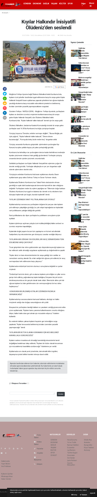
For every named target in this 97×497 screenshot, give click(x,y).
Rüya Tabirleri (89, 447)
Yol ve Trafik (71, 442)
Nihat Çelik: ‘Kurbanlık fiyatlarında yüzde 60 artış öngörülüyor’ (83, 231)
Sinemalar (71, 455)
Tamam (83, 495)
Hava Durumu (72, 440)
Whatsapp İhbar (7, 476)
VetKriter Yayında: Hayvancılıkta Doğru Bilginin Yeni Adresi (83, 53)
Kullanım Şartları (7, 474)
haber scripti (4, 494)
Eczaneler (70, 447)
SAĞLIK (46, 3)
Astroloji (87, 450)
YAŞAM (54, 3)
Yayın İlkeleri (5, 464)
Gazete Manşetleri (71, 464)
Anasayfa (5, 13)
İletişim (38, 464)
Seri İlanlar (71, 458)
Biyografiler (88, 445)
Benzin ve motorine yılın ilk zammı (84, 119)
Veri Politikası (6, 466)
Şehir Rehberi (72, 460)
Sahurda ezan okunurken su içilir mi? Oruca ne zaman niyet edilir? (84, 68)
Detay (74, 495)
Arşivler (38, 453)
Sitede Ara (88, 440)
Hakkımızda (5, 461)
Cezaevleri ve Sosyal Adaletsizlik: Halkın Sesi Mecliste (83, 141)
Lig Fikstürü (71, 450)
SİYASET (54, 455)
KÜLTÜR (62, 3)
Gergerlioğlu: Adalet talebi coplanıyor (83, 109)
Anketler (87, 442)
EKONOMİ (37, 3)
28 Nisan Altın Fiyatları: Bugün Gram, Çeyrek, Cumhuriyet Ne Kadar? (84, 246)
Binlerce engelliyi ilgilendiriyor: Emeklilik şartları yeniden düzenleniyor (84, 82)
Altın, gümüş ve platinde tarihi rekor (84, 128)
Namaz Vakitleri (73, 445)
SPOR (70, 3)
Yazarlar (38, 449)
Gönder (60, 394)
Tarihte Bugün (72, 453)
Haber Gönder (6, 479)
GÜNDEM (27, 3)
